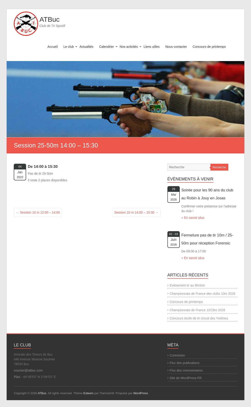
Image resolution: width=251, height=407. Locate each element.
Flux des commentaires (186, 370)
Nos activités (129, 46)
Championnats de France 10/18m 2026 (197, 310)
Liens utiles (152, 46)
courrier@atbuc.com (28, 370)
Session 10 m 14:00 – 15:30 (136, 212)
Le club (68, 46)
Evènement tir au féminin (187, 285)
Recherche (219, 167)
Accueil (52, 46)
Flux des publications (185, 363)
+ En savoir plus (192, 218)
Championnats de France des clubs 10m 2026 (202, 293)
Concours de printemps (209, 46)
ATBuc (49, 19)
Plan (17, 377)
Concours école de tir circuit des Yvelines (199, 318)
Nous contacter (176, 46)
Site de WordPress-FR (186, 378)
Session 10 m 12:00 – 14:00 (38, 212)
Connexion (177, 355)
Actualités (86, 46)
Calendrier (106, 46)
